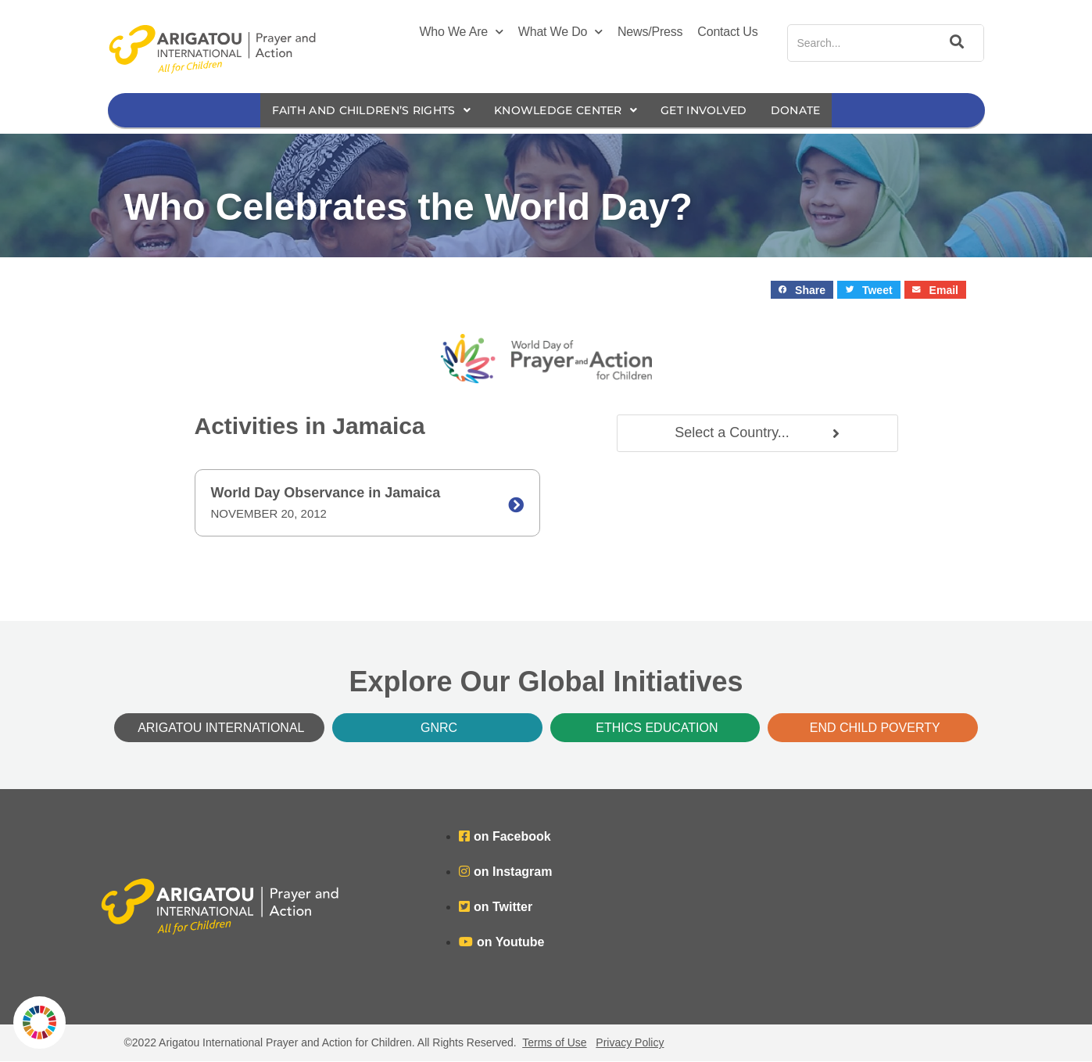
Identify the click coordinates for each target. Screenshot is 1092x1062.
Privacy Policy (630, 1043)
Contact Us (727, 31)
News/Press (650, 31)
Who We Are (461, 32)
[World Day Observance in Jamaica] (516, 506)
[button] (802, 291)
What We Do (560, 32)
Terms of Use (554, 1043)
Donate (813, 110)
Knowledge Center (568, 110)
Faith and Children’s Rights (360, 110)
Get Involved (715, 110)
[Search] (954, 43)
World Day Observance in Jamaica (326, 493)
